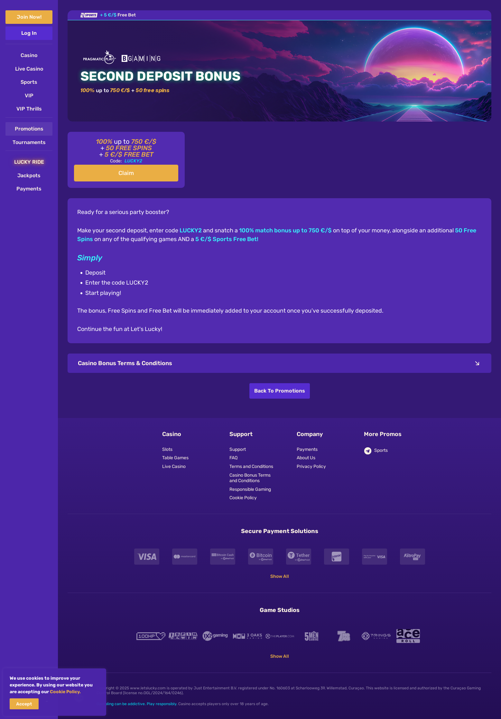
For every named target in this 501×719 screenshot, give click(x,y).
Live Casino (174, 466)
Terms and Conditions (251, 466)
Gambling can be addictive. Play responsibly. (137, 704)
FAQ (233, 458)
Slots (167, 449)
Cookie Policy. (65, 692)
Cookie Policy (243, 497)
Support (237, 449)
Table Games (175, 458)
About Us (306, 458)
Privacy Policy (311, 466)
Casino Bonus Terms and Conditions (250, 478)
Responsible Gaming (250, 489)
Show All (279, 576)
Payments (307, 449)
